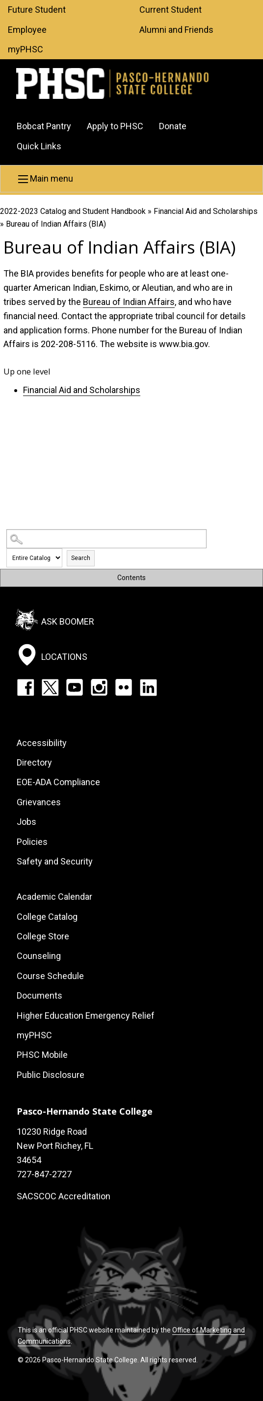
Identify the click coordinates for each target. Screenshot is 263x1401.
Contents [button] (131, 578)
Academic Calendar (54, 896)
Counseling (39, 956)
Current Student (170, 9)
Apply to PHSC (115, 126)
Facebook (25, 687)
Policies (32, 842)
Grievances (39, 802)
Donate (172, 126)
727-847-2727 (44, 1174)
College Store (43, 936)
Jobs (26, 822)
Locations (64, 657)
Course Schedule (50, 976)
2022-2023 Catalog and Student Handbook (73, 211)
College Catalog (47, 916)
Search (80, 558)
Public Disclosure (50, 1075)
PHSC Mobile (42, 1055)
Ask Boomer (67, 621)
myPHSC (25, 49)
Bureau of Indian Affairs (129, 302)
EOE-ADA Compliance (58, 782)
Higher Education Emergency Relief (86, 1015)
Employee (27, 29)
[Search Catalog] (106, 538)
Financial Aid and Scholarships (206, 211)
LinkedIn (148, 687)
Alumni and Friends (176, 29)
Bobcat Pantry (44, 126)
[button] (131, 178)
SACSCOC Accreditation (63, 1196)
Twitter (50, 687)
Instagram (99, 687)
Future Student (37, 9)
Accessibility (42, 743)
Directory (34, 762)
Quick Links (39, 146)
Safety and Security (55, 861)
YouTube (74, 687)
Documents (39, 995)
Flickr (123, 687)
